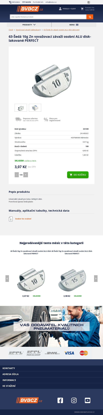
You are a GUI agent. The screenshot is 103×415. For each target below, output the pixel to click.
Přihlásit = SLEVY (69, 9)
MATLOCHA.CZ (89, 412)
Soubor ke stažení (23, 219)
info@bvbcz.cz (51, 2)
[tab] (51, 368)
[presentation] (7, 278)
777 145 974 (26, 2)
